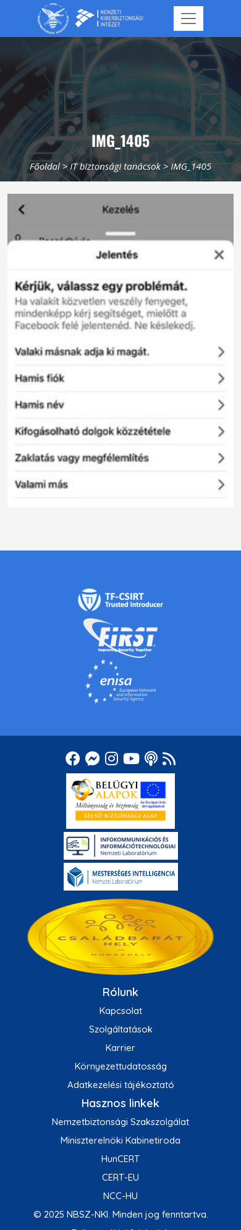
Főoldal (45, 166)
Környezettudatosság (121, 1066)
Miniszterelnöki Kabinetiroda (120, 1140)
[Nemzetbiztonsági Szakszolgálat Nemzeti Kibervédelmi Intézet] (90, 18)
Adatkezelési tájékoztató (120, 1085)
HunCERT (120, 1159)
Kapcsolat (120, 1010)
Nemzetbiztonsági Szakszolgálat (120, 1122)
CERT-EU (120, 1177)
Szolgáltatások (121, 1029)
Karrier (120, 1047)
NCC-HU (120, 1196)
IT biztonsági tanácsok (115, 166)
